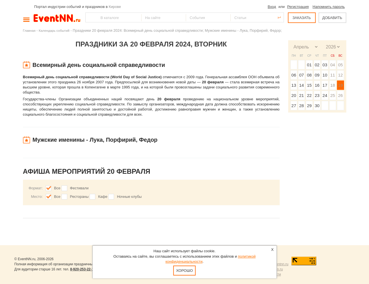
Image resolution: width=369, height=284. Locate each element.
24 (324, 95)
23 (317, 95)
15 (309, 85)
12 (340, 75)
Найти (90, 17)
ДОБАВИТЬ (332, 18)
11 (332, 75)
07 (301, 75)
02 (317, 64)
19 (340, 85)
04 (332, 64)
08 (309, 75)
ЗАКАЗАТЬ (301, 18)
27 (293, 105)
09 (317, 75)
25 (332, 95)
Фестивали (79, 188)
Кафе (102, 196)
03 (324, 64)
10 (324, 75)
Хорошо (184, 270)
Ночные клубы (129, 196)
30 (317, 105)
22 (309, 95)
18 (332, 85)
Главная (29, 30)
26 (340, 95)
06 (293, 75)
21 (301, 95)
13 (293, 85)
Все (57, 188)
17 (324, 85)
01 (309, 64)
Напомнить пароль (329, 7)
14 (301, 85)
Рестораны (79, 196)
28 (301, 105)
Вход (272, 7)
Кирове (115, 7)
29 (309, 105)
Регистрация (298, 7)
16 (317, 85)
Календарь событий (54, 30)
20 (293, 95)
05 (340, 64)
